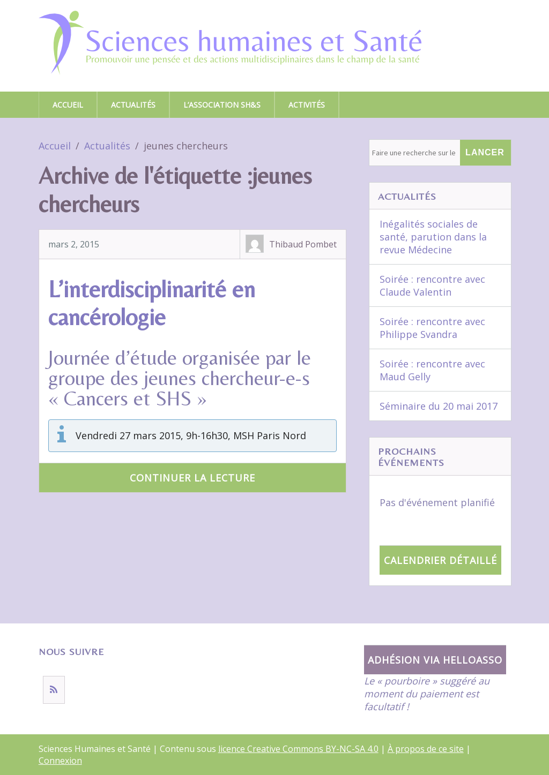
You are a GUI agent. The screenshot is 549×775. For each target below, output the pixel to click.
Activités (306, 105)
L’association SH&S (222, 105)
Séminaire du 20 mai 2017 (439, 406)
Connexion (60, 760)
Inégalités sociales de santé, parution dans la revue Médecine (433, 236)
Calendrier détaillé (440, 560)
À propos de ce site (426, 749)
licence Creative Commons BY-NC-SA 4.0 (298, 749)
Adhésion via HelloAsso (435, 659)
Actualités (133, 105)
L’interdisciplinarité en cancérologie (151, 303)
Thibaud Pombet (303, 244)
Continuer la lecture (192, 477)
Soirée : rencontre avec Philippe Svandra (432, 328)
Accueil (68, 105)
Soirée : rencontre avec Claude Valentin (432, 285)
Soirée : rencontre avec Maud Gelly (432, 370)
